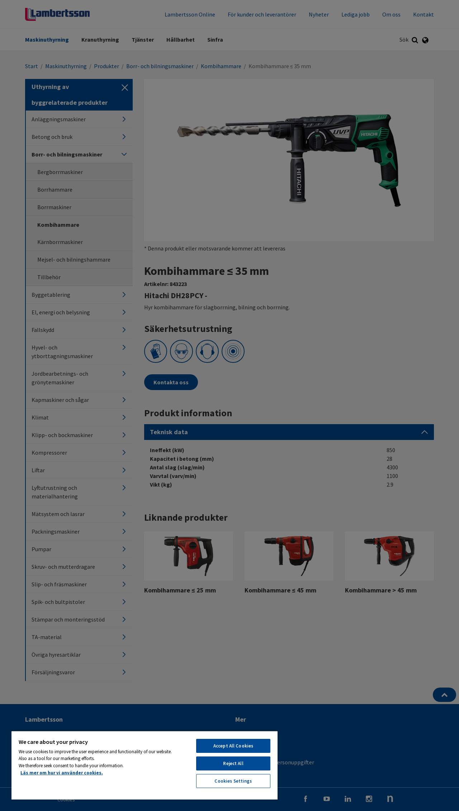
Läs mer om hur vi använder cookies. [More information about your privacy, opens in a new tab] (61, 773)
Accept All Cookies (233, 746)
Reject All (233, 763)
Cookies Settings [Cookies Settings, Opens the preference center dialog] (233, 781)
